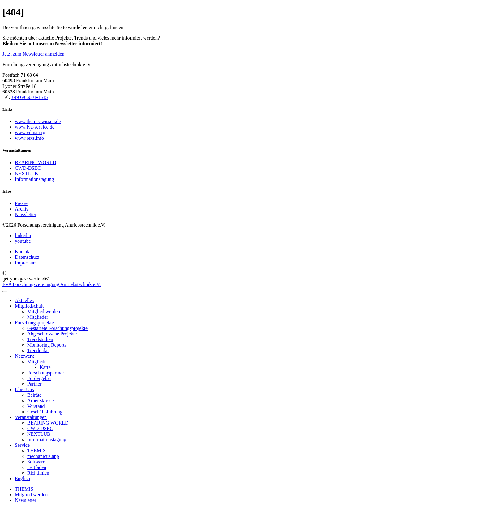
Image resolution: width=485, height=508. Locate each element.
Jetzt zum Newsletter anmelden (33, 54)
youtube (23, 241)
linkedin (23, 235)
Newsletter (25, 500)
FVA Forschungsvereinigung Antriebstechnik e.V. (51, 284)
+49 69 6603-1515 (29, 97)
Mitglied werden (31, 494)
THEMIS (24, 489)
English (22, 478)
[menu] (4, 291)
